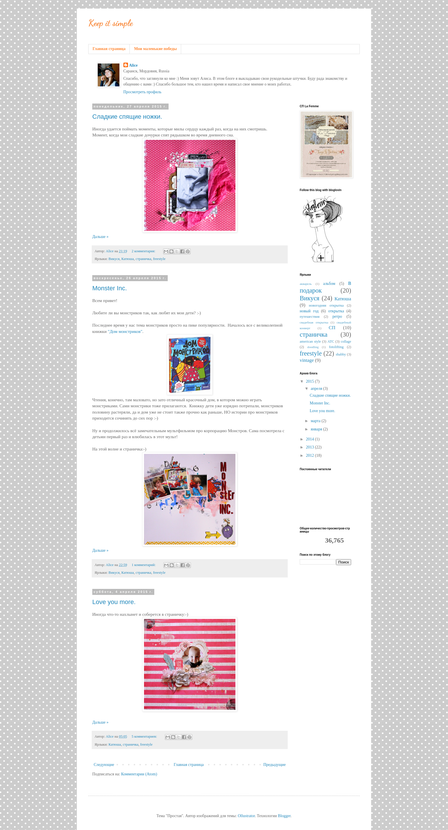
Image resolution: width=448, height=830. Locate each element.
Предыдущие (274, 765)
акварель (306, 283)
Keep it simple (110, 23)
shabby (341, 354)
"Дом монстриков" (125, 331)
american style (310, 341)
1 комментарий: (144, 565)
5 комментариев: (145, 736)
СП (332, 327)
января (317, 429)
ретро (337, 316)
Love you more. (114, 601)
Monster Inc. (109, 288)
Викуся (114, 259)
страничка (143, 259)
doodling (313, 347)
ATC (330, 341)
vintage (307, 360)
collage (346, 341)
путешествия (309, 317)
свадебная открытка (314, 322)
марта (316, 421)
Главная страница (109, 49)
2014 (310, 439)
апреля (317, 388)
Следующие (104, 765)
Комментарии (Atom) (139, 774)
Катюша (127, 259)
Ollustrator (246, 816)
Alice (133, 65)
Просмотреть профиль (142, 92)
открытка (336, 311)
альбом (329, 283)
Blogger (284, 816)
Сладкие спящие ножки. (127, 116)
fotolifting (336, 347)
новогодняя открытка (326, 305)
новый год (309, 311)
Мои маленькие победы (155, 49)
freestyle (159, 259)
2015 (310, 381)
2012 (310, 455)
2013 (310, 447)
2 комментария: (144, 251)
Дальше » (100, 237)
